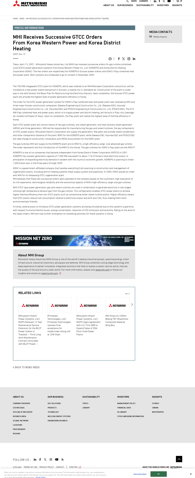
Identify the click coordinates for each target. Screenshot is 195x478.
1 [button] (126, 293)
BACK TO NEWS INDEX (27, 367)
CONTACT (60, 467)
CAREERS (143, 5)
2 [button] (127, 293)
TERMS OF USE (30, 467)
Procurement (19, 429)
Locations (17, 425)
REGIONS (16, 433)
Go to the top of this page (179, 459)
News (22, 18)
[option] (32, 321)
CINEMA (155, 408)
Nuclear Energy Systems (59, 416)
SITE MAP (17, 467)
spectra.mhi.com (49, 273)
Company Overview (21, 403)
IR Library (122, 412)
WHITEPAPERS (158, 412)
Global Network (20, 420)
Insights (177, 9)
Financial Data (124, 408)
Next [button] (132, 323)
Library (86, 408)
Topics (85, 403)
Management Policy (126, 403)
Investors (163, 9)
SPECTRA (75, 467)
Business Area (19, 416)
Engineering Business (58, 420)
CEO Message (19, 408)
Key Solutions (54, 403)
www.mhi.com (102, 269)
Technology (53, 412)
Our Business (125, 9)
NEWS (134, 5)
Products (52, 408)
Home (15, 18)
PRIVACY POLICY (46, 467)
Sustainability (145, 9)
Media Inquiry (160, 36)
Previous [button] (15, 323)
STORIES (155, 403)
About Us (108, 9)
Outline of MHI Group (22, 412)
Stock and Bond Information (130, 416)
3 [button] (129, 293)
